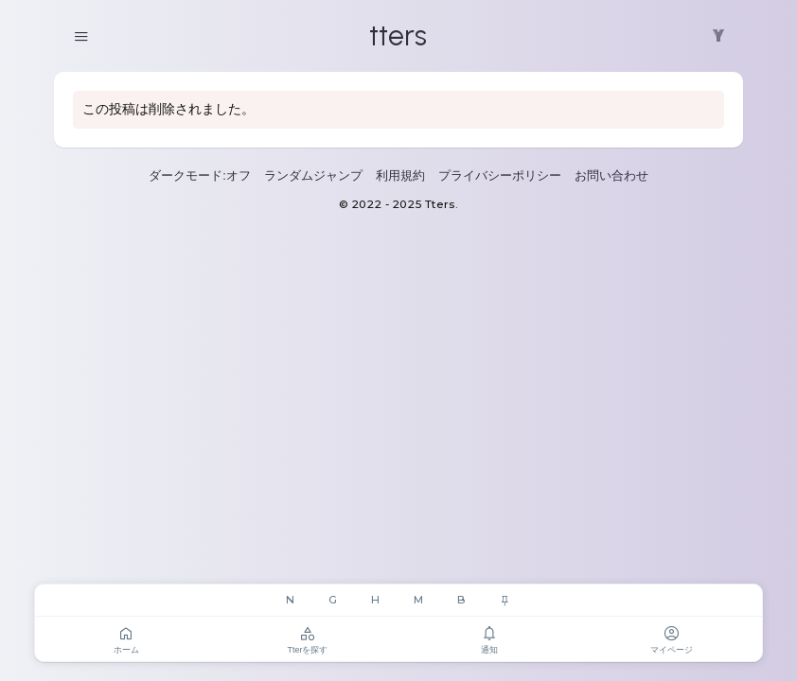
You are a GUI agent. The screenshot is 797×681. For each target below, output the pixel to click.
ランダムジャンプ (313, 175)
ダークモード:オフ (200, 175)
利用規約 (400, 175)
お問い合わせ (611, 175)
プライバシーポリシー (499, 175)
